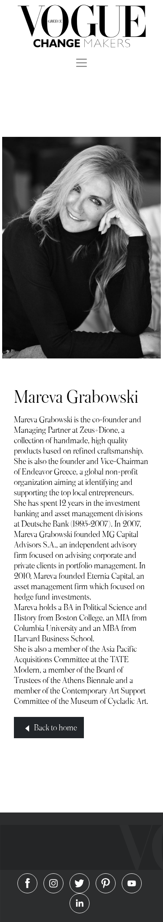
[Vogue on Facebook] (28, 882)
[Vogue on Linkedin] (80, 902)
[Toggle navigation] (81, 62)
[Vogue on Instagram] (54, 882)
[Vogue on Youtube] (132, 882)
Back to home (49, 728)
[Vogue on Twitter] (80, 882)
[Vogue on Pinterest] (106, 882)
